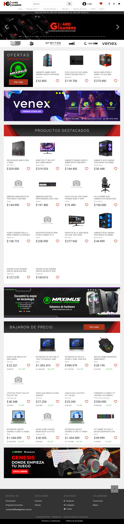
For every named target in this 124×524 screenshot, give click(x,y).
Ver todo (94, 327)
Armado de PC (32, 9)
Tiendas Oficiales (50, 9)
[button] (6, 27)
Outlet (93, 9)
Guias (102, 9)
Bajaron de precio (80, 9)
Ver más (18, 82)
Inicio (20, 9)
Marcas (65, 9)
